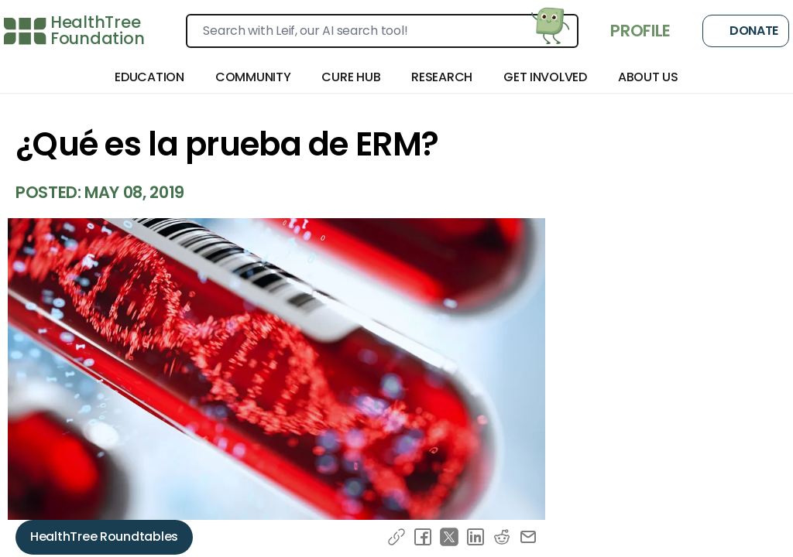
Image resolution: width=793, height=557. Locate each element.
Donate (745, 31)
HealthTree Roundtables (104, 536)
